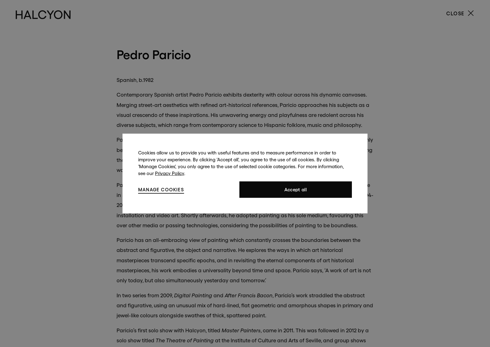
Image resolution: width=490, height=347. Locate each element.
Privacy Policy (169, 173)
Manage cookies (161, 189)
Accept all (295, 189)
